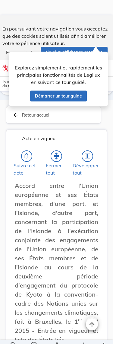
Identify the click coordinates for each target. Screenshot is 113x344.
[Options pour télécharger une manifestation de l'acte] (83, 334)
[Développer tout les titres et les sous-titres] (87, 157)
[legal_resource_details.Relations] (56, 334)
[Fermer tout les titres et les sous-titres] (56, 157)
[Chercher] (13, 334)
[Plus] (103, 334)
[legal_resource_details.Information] (33, 334)
